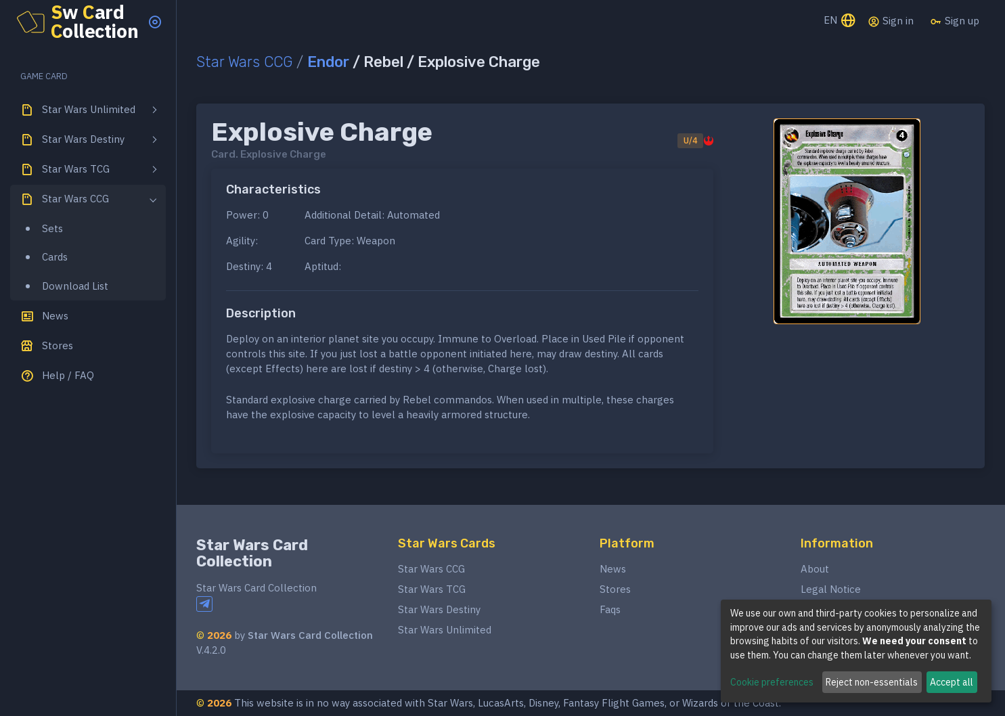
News (613, 568)
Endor (328, 62)
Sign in (891, 21)
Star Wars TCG (432, 589)
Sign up (954, 21)
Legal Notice (831, 589)
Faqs (610, 609)
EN (840, 21)
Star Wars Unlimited (444, 629)
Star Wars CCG (244, 62)
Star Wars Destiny (439, 609)
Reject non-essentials (872, 682)
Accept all (951, 682)
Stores (615, 589)
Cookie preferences (771, 682)
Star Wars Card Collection (252, 553)
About (815, 568)
